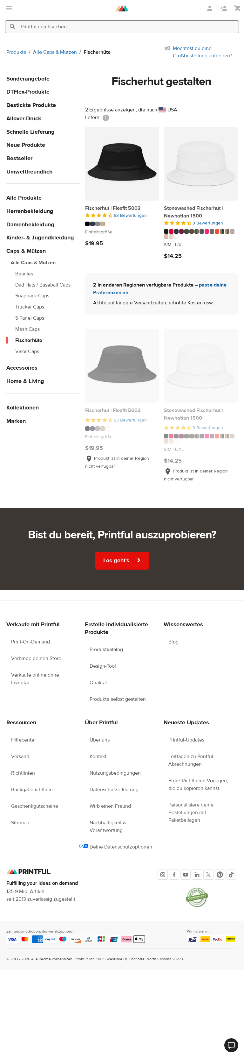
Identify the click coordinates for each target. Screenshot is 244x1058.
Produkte (16, 52)
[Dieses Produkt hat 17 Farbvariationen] (201, 234)
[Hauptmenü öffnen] (9, 8)
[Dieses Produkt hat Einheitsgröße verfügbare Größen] (122, 232)
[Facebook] (174, 875)
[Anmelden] (210, 8)
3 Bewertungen (208, 223)
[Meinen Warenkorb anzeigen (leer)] (237, 8)
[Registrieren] (224, 8)
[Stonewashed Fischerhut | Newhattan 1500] (201, 164)
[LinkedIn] (197, 875)
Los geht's (122, 560)
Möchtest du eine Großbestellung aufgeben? (202, 52)
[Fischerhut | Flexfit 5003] (122, 164)
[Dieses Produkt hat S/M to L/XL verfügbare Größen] (201, 244)
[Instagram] (163, 875)
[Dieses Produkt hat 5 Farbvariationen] (122, 224)
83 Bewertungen (130, 215)
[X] (208, 875)
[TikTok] (231, 875)
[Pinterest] (220, 875)
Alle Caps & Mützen (55, 52)
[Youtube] (185, 875)
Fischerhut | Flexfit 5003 (112, 208)
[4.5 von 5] (122, 215)
